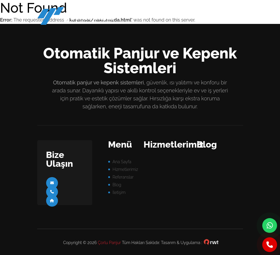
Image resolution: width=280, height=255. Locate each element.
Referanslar (123, 177)
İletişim (119, 192)
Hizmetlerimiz (125, 169)
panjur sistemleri (80, 17)
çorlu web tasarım (211, 242)
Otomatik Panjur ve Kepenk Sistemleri (140, 61)
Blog (117, 184)
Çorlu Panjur (109, 242)
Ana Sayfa (122, 161)
